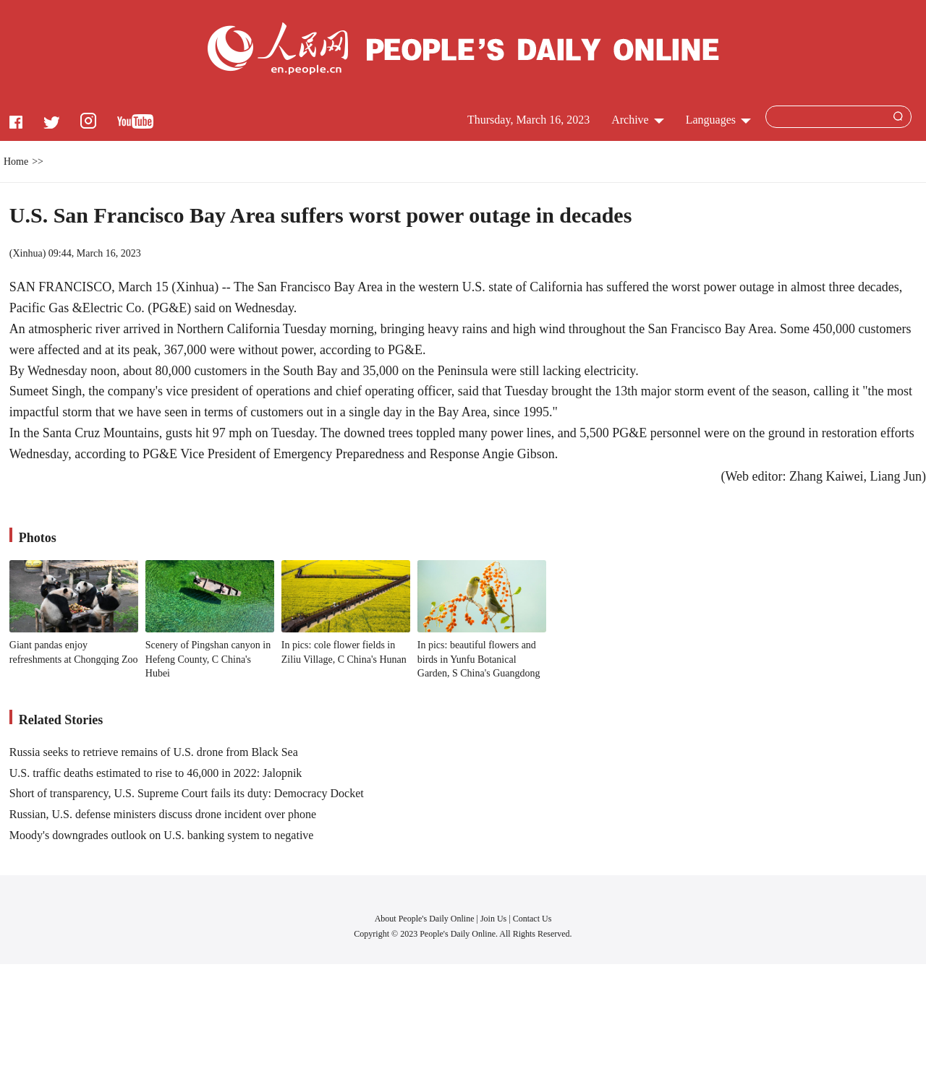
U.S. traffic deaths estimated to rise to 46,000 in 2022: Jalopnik (155, 773)
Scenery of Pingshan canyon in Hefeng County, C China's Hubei (208, 659)
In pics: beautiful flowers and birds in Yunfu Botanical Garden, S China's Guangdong (478, 659)
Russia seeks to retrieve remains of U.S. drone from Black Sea (153, 752)
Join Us (494, 919)
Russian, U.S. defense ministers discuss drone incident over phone (162, 814)
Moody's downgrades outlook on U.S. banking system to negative (161, 835)
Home (16, 161)
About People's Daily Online (425, 919)
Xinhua (27, 253)
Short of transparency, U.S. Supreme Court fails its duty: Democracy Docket (186, 793)
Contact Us (532, 919)
